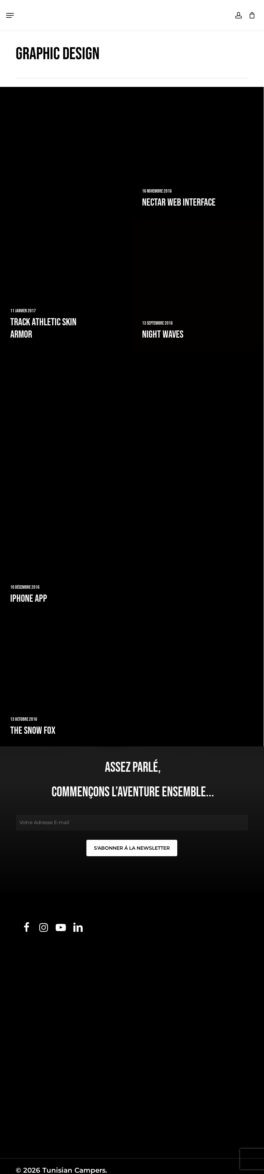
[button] (10, 15)
